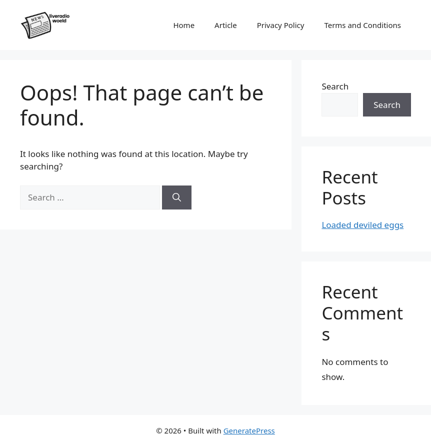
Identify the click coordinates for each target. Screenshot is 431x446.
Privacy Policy (280, 25)
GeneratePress (249, 431)
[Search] (177, 198)
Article (225, 25)
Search (335, 86)
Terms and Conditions (362, 25)
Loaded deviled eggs (363, 224)
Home (183, 25)
